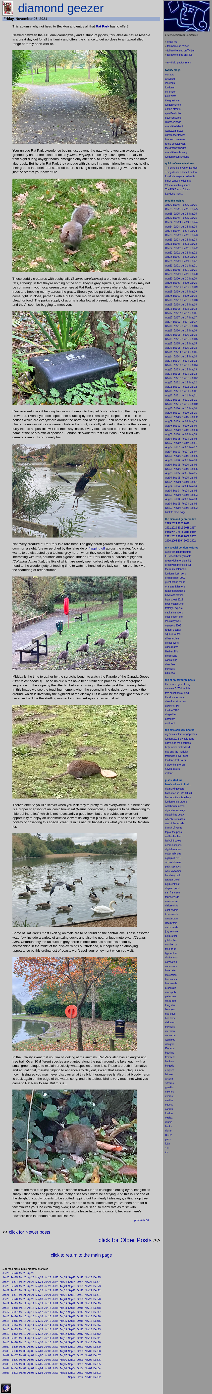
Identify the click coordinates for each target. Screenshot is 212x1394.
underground (180, 801)
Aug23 (63, 1286)
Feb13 (14, 1329)
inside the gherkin (175, 764)
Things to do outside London (181, 172)
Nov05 (88, 1364)
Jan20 (5, 1299)
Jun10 (47, 1342)
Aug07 (63, 1355)
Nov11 (88, 1338)
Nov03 (88, 1373)
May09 (39, 1347)
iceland (169, 773)
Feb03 (14, 1373)
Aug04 (63, 1368)
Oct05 (80, 1364)
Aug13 (63, 1329)
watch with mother (175, 806)
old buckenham (173, 836)
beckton (169, 1061)
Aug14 (63, 1325)
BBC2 (168, 1135)
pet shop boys (173, 866)
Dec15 (97, 1321)
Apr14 (30, 1325)
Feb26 (14, 1273)
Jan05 (5, 1364)
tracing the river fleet (176, 756)
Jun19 (47, 1303)
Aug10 (63, 1342)
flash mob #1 (172, 793)
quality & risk (172, 706)
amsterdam (171, 918)
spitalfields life (173, 113)
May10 (39, 1342)
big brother (171, 936)
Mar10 (22, 1342)
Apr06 (30, 1360)
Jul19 (55, 1303)
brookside (170, 988)
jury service (171, 931)
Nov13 (88, 1329)
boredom (170, 719)
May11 (39, 1338)
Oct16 (80, 1316)
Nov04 (88, 1368)
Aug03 (63, 1373)
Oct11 (80, 1338)
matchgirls (171, 975)
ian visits (170, 83)
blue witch (170, 96)
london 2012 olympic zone (179, 738)
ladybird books (173, 840)
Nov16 (88, 1316)
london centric (173, 104)
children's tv (171, 905)
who (175, 957)
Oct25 (80, 1277)
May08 (39, 1351)
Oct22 (80, 1290)
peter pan (170, 996)
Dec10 (97, 1342)
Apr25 (30, 1277)
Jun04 (47, 1368)
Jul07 (55, 1355)
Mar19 (22, 1303)
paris (168, 1139)
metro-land (171, 655)
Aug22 (63, 1290)
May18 (39, 1308)
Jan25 (5, 1277)
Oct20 (80, 1299)
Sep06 (71, 1360)
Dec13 (97, 1329)
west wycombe (173, 871)
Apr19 (30, 1303)
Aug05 (63, 1364)
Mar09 (22, 1347)
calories (169, 1091)
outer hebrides (173, 853)
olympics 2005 (173, 625)
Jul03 (55, 1373)
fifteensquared (173, 117)
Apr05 (30, 1364)
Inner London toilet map (178, 180)
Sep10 (71, 1342)
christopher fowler (175, 135)
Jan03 (5, 1373)
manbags (170, 1013)
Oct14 (80, 1325)
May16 (39, 1316)
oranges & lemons (175, 586)
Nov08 (88, 1351)
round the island (174, 126)
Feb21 (14, 1295)
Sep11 (71, 1338)
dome (168, 1130)
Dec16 (97, 1316)
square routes (172, 634)
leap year (170, 1009)
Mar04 (22, 1368)
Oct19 (80, 1303)
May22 (39, 1290)
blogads (169, 1065)
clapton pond (172, 888)
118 (167, 1148)
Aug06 (63, 1360)
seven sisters (172, 769)
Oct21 (80, 1295)
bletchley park (173, 875)
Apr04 (30, 1368)
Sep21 (71, 1295)
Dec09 (97, 1347)
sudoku (169, 1104)
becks (168, 1126)
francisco (175, 892)
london (169, 801)
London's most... (174, 193)
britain (173, 923)
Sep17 (71, 1312)
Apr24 (30, 1282)
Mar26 (22, 1273)
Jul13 (55, 1329)
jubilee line (171, 940)
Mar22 (22, 1290)
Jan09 (5, 1347)
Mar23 (22, 1286)
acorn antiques (173, 845)
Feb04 (14, 1368)
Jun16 (47, 1316)
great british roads (175, 582)
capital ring (171, 660)
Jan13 (5, 1329)
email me (172, 41)
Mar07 (22, 1355)
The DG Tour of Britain (177, 189)
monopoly (170, 992)
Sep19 (71, 1303)
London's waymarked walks (180, 176)
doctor (168, 957)
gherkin (169, 1087)
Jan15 (5, 1321)
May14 (39, 1325)
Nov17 (88, 1312)
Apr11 (30, 1338)
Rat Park (102, 26)
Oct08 (80, 1351)
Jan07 (5, 1355)
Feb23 (14, 1286)
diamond (170, 788)
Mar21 (22, 1295)
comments (171, 966)
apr (167, 723)
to (169, 1143)
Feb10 (14, 1342)
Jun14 (47, 1325)
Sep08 (71, 1351)
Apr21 (30, 1295)
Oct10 (80, 1342)
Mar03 (22, 1373)
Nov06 (88, 1360)
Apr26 (30, 1273)
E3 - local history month (178, 556)
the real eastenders (176, 569)
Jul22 (55, 1290)
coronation (171, 962)
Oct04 (80, 1368)
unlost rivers (172, 642)
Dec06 (97, 1360)
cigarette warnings (175, 810)
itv (166, 1152)
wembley (170, 1039)
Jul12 (55, 1334)
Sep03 (71, 1373)
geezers (179, 788)
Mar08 (22, 1351)
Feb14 (14, 1325)
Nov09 (88, 1347)
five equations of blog (177, 693)
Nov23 (88, 1286)
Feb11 (14, 1338)
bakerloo (170, 673)
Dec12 (97, 1334)
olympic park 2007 (175, 577)
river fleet (170, 664)
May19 (39, 1303)
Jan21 (5, 1295)
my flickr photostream (179, 62)
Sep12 (71, 1334)
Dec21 (97, 1295)
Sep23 (71, 1286)
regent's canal (173, 629)
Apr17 (30, 1312)
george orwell (172, 879)
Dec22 (97, 1290)
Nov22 (88, 1290)
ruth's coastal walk (175, 143)
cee (167, 1117)
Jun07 (47, 1355)
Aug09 (63, 1347)
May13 (39, 1329)
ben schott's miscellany (178, 797)
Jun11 (47, 1338)
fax (170, 1117)
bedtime (169, 1052)
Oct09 (80, 1347)
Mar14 (22, 1325)
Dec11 (97, 1338)
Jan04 (5, 1368)
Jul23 (55, 1286)
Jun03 (47, 1373)
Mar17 (22, 1312)
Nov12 (88, 1334)
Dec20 (97, 1299)
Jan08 (5, 1351)
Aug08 (63, 1351)
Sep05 (71, 1364)
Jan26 (5, 1273)
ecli (167, 1070)
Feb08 (14, 1351)
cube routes (171, 647)
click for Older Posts (125, 1240)
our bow (169, 74)
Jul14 (55, 1325)
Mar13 (22, 1329)
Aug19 (63, 1303)
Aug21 (63, 1295)
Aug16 (63, 1316)
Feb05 (14, 1364)
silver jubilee (172, 638)
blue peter (170, 970)
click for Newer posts (29, 1232)
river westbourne (174, 603)
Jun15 (47, 1321)
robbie (168, 1122)
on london (170, 91)
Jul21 (55, 1295)
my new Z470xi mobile (177, 688)
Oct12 (80, 1334)
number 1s (171, 944)
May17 (39, 1312)
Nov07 (88, 1355)
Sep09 (71, 1347)
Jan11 (5, 1338)
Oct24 (80, 1282)
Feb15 (14, 1321)
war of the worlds (174, 823)
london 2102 (172, 710)
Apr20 (30, 1299)
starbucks (170, 1001)
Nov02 (88, 1377)
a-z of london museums (178, 552)
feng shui (170, 1005)
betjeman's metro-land (177, 747)
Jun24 (47, 1282)
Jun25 (47, 1277)
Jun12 (47, 1334)
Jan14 (5, 1325)
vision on (170, 1022)
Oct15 (80, 1321)
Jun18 (47, 1308)
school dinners (173, 862)
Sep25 (71, 1277)
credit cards (171, 927)
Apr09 (30, 1347)
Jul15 (55, 1321)
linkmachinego (173, 122)
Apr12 (30, 1334)
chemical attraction (175, 701)
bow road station (174, 595)
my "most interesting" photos (181, 734)
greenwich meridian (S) (178, 564)
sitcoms (169, 1083)
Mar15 (22, 1321)
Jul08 (55, 1351)
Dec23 (97, 1286)
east (167, 910)
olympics (170, 858)
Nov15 (88, 1321)
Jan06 (5, 1360)
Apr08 (30, 1351)
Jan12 (5, 1334)
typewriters (171, 953)
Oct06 (80, 1360)
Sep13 (71, 1329)
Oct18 (80, 1308)
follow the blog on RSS (179, 54)
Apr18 (30, 1308)
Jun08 (47, 1351)
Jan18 (5, 1308)
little (167, 923)
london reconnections (177, 156)
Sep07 (71, 1355)
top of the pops (173, 832)
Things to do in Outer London (181, 167)
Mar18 (22, 1308)
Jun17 (47, 1312)
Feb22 (14, 1290)
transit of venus (173, 827)
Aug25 (63, 1277)
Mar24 (22, 1282)
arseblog (170, 78)
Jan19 (5, 1303)
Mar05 (22, 1364)
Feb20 (14, 1299)
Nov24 (88, 1282)
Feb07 (14, 1355)
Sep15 (71, 1321)
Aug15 (63, 1321)
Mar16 (22, 1316)
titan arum (170, 949)
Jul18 (55, 1308)
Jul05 (55, 1364)
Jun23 (47, 1286)
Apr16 (30, 1316)
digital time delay (174, 814)
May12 (39, 1334)
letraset (169, 1074)
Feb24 (14, 1282)
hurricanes (171, 979)
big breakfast (172, 884)
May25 (39, 1277)
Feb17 (14, 1312)
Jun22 (47, 1290)
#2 (182, 793)
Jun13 (47, 1329)
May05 (39, 1364)
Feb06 (14, 1360)
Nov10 (88, 1342)
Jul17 (55, 1312)
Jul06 (55, 1360)
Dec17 (97, 1312)
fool (173, 723)
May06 (39, 1360)
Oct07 (80, 1355)
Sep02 (71, 1377)
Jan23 (5, 1286)
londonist (170, 87)
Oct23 (80, 1286)
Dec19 (97, 1303)
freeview (169, 1057)
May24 (39, 1282)
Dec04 (97, 1368)
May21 (39, 1295)
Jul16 (55, 1316)
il (169, 723)
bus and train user (175, 139)
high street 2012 (174, 599)
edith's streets (172, 109)
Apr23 (30, 1286)
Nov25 (88, 1277)
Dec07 (97, 1355)
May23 (39, 1286)
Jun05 (47, 1364)
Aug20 (63, 1299)
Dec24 (97, 1282)
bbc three (170, 1018)
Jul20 (55, 1299)
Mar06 (22, 1360)
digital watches (173, 849)
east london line (174, 616)
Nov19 (88, 1303)
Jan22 (5, 1290)
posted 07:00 (141, 1220)
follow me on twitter (178, 46)
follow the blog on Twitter (181, 50)
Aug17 (63, 1312)
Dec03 (97, 1373)
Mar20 (22, 1299)
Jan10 (5, 1342)
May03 (39, 1373)
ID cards (169, 1048)
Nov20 (88, 1299)
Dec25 (97, 1277)
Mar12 (22, 1334)
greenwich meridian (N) (178, 560)
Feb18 (14, 1308)
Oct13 (80, 1329)
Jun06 (47, 1360)
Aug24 (63, 1282)
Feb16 (14, 1316)
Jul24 (55, 1282)
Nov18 (88, 1308)
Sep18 (71, 1308)
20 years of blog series (177, 185)
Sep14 (71, 1325)
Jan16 (5, 1316)
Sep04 (71, 1368)
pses (171, 1070)
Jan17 (5, 1312)
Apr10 (30, 1342)
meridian (183, 751)
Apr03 (30, 1373)
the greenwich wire (175, 148)
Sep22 (71, 1290)
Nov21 (88, 1295)
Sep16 (71, 1316)
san (167, 892)
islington (169, 1044)
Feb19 (14, 1303)
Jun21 (47, 1295)
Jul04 (55, 1368)
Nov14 (88, 1325)
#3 (186, 793)
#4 (190, 793)
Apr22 (30, 1290)
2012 (178, 858)
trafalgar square (174, 608)
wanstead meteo (174, 130)
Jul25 (55, 1277)
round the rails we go (176, 152)
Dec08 (97, 1351)
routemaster (171, 901)
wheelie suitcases (175, 819)
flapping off (97, 548)
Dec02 (97, 1377)
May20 (39, 1299)
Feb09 (14, 1347)
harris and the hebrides (178, 743)
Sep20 (71, 1299)
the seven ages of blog (177, 684)
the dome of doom (175, 697)
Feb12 (14, 1334)
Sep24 (71, 1282)
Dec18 (97, 1308)
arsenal (169, 1078)
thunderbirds (172, 897)
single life (170, 714)
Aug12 (63, 1334)
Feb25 (14, 1277)
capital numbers (174, 612)
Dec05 (97, 1364)
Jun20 (47, 1299)
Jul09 (55, 1347)
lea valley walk (173, 621)
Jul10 (55, 1342)
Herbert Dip (171, 651)
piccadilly (170, 668)
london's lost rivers (175, 573)
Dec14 (97, 1325)
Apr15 (30, 1321)
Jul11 (55, 1338)
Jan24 (5, 1282)
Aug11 (63, 1338)
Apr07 (30, 1355)
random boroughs (175, 590)
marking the (171, 751)
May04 (39, 1368)
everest (169, 1096)
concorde (170, 1035)
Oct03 (80, 1373)
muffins (169, 1100)
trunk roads (171, 914)
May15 (39, 1321)
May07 (39, 1355)
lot (166, 1143)
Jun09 (47, 1347)
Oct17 (80, 1312)
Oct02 (80, 1377)
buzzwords (171, 983)
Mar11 (22, 1338)
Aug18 (63, 1308)
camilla (169, 1109)
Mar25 (22, 1277)
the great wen (172, 100)
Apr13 (30, 1329)
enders (174, 910)
